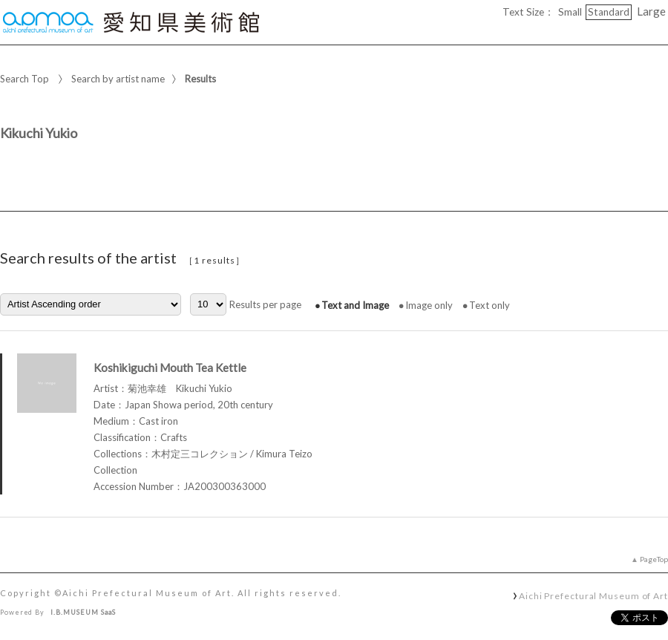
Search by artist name (118, 79)
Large (651, 11)
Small (570, 12)
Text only (489, 305)
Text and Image (355, 305)
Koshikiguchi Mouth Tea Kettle (170, 367)
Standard (608, 12)
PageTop (654, 559)
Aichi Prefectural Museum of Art (593, 595)
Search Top (24, 79)
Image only (429, 305)
